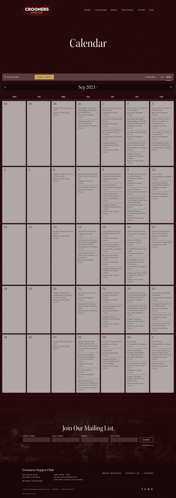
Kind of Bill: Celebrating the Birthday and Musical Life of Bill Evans (87, 117)
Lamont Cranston (133, 196)
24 (153, 295)
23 (129, 295)
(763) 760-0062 (37, 481)
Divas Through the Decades (85, 378)
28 (79, 343)
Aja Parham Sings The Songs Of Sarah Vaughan (161, 191)
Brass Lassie (131, 348)
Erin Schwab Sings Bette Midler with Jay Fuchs (161, 239)
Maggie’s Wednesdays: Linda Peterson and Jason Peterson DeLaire (62, 302)
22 (104, 295)
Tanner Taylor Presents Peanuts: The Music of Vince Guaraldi (160, 128)
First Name (30, 442)
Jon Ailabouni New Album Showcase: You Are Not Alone (136, 372)
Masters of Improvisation (112, 348)
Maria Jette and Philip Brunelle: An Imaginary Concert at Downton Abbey (86, 364)
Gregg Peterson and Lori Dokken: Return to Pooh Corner (112, 240)
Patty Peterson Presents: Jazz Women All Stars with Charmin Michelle (137, 207)
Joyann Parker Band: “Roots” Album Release (111, 201)
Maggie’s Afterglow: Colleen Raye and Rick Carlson (111, 152)
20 (54, 295)
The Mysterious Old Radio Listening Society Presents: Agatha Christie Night (137, 315)
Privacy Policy (68, 489)
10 (153, 176)
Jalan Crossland (158, 370)
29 (104, 343)
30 (54, 110)
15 (104, 233)
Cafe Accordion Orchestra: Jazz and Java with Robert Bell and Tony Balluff (88, 249)
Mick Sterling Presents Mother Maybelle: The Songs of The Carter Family (88, 350)
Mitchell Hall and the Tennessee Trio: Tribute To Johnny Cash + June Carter (88, 389)
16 (129, 233)
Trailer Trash (157, 348)
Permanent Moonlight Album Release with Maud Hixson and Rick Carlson (137, 128)
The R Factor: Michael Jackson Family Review (111, 252)
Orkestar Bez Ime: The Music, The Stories (86, 129)
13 (54, 233)
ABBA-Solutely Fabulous (136, 238)
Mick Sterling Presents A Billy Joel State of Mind (136, 151)
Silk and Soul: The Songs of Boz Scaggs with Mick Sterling (112, 139)
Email (85, 442)
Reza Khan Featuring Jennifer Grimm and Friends (110, 264)
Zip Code (115, 442)
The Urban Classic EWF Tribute (86, 301)
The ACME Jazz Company (87, 194)
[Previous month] (5, 94)
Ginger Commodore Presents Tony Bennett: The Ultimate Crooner (136, 359)
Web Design (25, 493)
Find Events (44, 77)
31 (79, 110)
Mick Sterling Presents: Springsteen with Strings (161, 151)
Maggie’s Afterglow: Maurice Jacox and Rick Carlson (111, 326)
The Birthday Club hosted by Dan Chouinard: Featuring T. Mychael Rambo (136, 184)
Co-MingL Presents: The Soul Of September (161, 312)
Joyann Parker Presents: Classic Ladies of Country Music (87, 313)
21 (79, 295)
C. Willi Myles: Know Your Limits (137, 257)
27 (54, 343)
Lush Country (157, 181)
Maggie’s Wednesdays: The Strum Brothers (63, 182)
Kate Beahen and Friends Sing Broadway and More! (112, 182)
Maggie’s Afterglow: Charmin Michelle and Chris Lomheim (111, 368)
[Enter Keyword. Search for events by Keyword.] (18, 77)
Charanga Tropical (109, 192)
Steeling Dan (107, 357)
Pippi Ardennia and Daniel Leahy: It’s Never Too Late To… (87, 183)
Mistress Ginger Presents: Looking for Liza (112, 314)
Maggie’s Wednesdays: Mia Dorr (63, 116)
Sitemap (55, 489)
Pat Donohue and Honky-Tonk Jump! (161, 301)
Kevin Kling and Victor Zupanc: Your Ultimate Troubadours (135, 268)
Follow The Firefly (134, 247)
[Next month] (171, 94)
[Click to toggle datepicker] (88, 94)
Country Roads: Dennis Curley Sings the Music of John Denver (87, 262)
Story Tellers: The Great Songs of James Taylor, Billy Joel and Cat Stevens (161, 359)
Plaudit (34, 493)
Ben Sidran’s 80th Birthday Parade (112, 127)
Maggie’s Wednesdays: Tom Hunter (63, 239)
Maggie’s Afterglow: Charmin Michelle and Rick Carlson (135, 385)
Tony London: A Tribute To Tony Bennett (137, 116)
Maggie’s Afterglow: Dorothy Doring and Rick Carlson (112, 213)
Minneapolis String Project (162, 249)
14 (79, 233)
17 (153, 233)
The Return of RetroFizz (87, 238)
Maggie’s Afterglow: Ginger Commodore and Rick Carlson (113, 277)
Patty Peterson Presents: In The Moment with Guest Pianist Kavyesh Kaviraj (137, 302)
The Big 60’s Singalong (160, 200)
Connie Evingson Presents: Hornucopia (112, 116)
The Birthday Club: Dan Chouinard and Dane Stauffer (111, 302)
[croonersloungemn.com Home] (36, 9)
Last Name (58, 442)
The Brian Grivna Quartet (161, 322)
